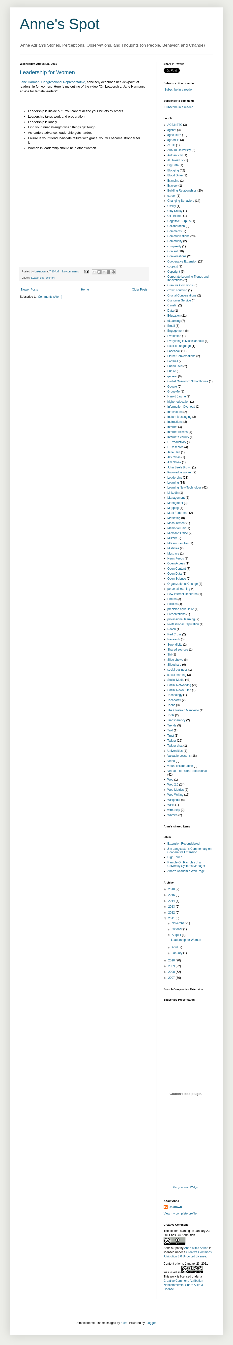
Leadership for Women (47, 72)
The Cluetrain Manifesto (183, 710)
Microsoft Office (177, 533)
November (179, 923)
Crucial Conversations (181, 295)
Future (171, 371)
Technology (174, 695)
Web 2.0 (172, 784)
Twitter (171, 740)
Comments (174, 231)
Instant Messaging (179, 417)
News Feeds (175, 558)
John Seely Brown (179, 467)
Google (172, 386)
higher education (178, 401)
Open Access (176, 563)
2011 (172, 918)
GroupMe (173, 391)
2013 (172, 906)
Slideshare (174, 664)
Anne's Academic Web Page (186, 871)
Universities (175, 751)
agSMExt (173, 140)
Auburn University (179, 150)
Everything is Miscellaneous (185, 341)
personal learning (178, 588)
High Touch (174, 857)
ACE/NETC (174, 125)
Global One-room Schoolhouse (187, 381)
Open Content (176, 568)
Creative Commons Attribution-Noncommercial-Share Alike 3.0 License (184, 1285)
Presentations (176, 614)
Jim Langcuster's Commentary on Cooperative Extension (189, 850)
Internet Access (177, 432)
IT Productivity (176, 442)
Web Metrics (175, 789)
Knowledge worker (179, 472)
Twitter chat (174, 745)
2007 (172, 978)
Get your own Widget (186, 1187)
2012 (172, 912)
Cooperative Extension (182, 261)
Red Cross (174, 634)
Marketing (173, 518)
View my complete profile (180, 1213)
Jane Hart (173, 452)
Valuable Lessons (179, 755)
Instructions (174, 422)
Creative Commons (180, 285)
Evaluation (174, 336)
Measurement (176, 523)
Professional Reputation (183, 624)
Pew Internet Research (182, 594)
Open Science (176, 578)
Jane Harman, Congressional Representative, (53, 82)
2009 (172, 966)
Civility (171, 206)
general (172, 376)
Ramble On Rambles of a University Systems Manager (186, 864)
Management (176, 497)
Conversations (176, 256)
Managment (175, 503)
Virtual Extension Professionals (187, 771)
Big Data (173, 165)
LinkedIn (172, 492)
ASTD (171, 145)
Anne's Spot (60, 24)
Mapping (173, 508)
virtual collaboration (180, 766)
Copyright (173, 271)
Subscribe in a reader (178, 89)
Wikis (171, 805)
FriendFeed (174, 366)
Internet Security (178, 437)
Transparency (176, 720)
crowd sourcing (177, 290)
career (171, 195)
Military (172, 538)
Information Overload (181, 406)
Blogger (151, 1323)
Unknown (175, 1207)
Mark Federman (177, 513)
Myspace (173, 553)
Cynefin (172, 305)
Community (174, 241)
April (175, 947)
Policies (172, 604)
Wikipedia (173, 800)
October (177, 929)
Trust (170, 735)
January (177, 953)
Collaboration (176, 226)
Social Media (175, 680)
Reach (171, 629)
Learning (173, 482)
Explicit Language (179, 346)
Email (171, 326)
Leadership (37, 277)
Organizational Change (182, 584)
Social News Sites (179, 690)
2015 (172, 895)
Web (170, 779)
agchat (171, 130)
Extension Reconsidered (183, 843)
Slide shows (175, 659)
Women (50, 277)
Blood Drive (175, 175)
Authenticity (175, 155)
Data (170, 310)
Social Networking (179, 685)
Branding (173, 180)
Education (173, 315)
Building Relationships (182, 190)
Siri (169, 654)
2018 (172, 889)
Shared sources (177, 649)
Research (173, 639)
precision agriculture (180, 609)
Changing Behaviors (180, 200)
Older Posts (139, 289)
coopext (172, 266)
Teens (171, 705)
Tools (170, 715)
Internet (172, 427)
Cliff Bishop (174, 216)
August (177, 935)
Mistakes (173, 548)
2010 (172, 960)
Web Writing (175, 794)
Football (172, 361)
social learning (176, 675)
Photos (171, 599)
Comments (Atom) (50, 296)
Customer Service (179, 300)
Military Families (178, 543)
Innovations (174, 412)
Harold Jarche (176, 396)
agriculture (174, 135)
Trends (171, 725)
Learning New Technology (184, 487)
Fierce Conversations (181, 356)
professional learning (181, 619)
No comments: (71, 271)
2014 (172, 901)
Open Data (174, 573)
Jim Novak (174, 462)
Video (171, 761)
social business (177, 669)
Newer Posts (29, 289)
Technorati (174, 700)
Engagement (175, 330)
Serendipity (174, 644)
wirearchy (173, 810)
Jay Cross (173, 457)
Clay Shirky (174, 211)
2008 (172, 972)
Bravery (172, 185)
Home (85, 289)
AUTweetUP (175, 160)
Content (172, 251)
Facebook (173, 351)
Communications (178, 236)
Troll (170, 730)
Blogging (173, 170)
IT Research (175, 447)
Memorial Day (176, 528)
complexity (174, 246)
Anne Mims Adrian (196, 1248)
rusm (124, 1323)
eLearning (173, 321)
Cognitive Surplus (179, 221)
